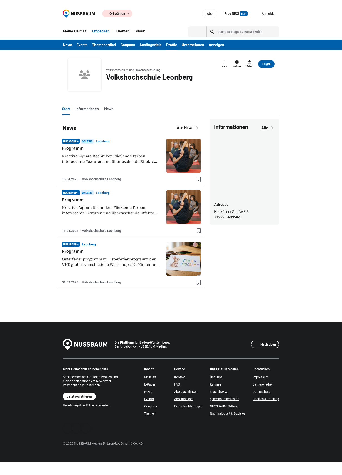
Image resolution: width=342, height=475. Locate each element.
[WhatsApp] (76, 428)
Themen (150, 413)
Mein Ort (150, 377)
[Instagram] (85, 428)
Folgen (266, 64)
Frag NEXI (236, 13)
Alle (268, 128)
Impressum (260, 377)
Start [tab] (66, 109)
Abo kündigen (183, 399)
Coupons (150, 406)
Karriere (215, 384)
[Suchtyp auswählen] (197, 31)
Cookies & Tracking (266, 399)
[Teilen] (249, 64)
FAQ (177, 384)
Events (149, 399)
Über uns (216, 377)
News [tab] (108, 109)
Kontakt (180, 377)
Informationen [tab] (87, 109)
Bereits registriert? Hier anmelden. (86, 405)
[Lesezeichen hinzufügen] (198, 179)
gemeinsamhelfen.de (224, 399)
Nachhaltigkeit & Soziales (227, 413)
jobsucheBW (218, 391)
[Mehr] (224, 64)
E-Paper (149, 384)
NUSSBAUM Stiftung (224, 406)
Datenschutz (261, 391)
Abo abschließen (185, 391)
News (148, 391)
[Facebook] (67, 428)
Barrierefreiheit (263, 384)
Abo (210, 13)
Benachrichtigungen (188, 406)
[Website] (236, 64)
